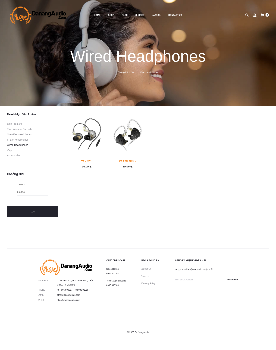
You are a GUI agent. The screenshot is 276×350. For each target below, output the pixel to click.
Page (125, 15)
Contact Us (146, 269)
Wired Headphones (17, 145)
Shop (111, 15)
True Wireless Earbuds (19, 129)
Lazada (156, 15)
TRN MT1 (86, 161)
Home (97, 15)
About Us (145, 276)
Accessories (13, 155)
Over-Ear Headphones (19, 134)
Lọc (32, 211)
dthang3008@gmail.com (68, 295)
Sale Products (14, 123)
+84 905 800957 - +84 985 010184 (73, 290)
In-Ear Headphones (17, 139)
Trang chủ (123, 72)
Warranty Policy (148, 283)
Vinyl (9, 150)
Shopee (139, 15)
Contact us (175, 15)
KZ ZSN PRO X (127, 161)
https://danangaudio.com (68, 300)
